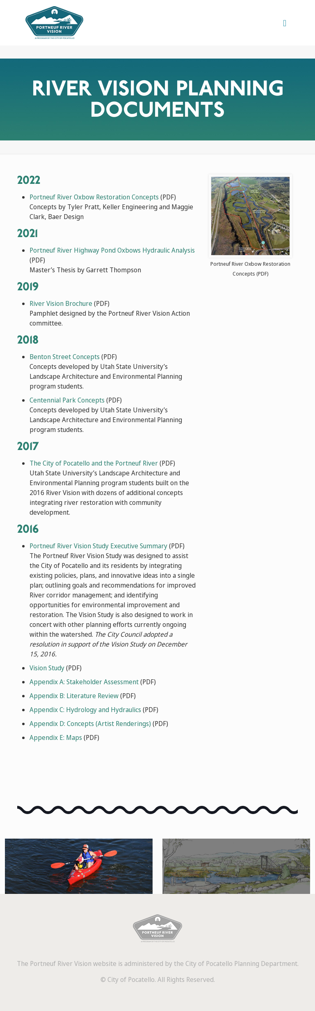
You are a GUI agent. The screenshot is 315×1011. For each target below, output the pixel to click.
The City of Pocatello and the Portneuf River (94, 463)
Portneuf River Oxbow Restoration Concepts (94, 196)
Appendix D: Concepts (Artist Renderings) (90, 723)
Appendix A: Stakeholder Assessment (84, 681)
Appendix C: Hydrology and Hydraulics (85, 709)
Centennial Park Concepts (67, 400)
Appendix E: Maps (56, 737)
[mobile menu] (285, 22)
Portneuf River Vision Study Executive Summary (98, 545)
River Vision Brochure (61, 303)
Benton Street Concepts (65, 356)
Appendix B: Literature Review (74, 695)
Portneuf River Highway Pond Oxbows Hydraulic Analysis (112, 250)
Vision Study (47, 667)
